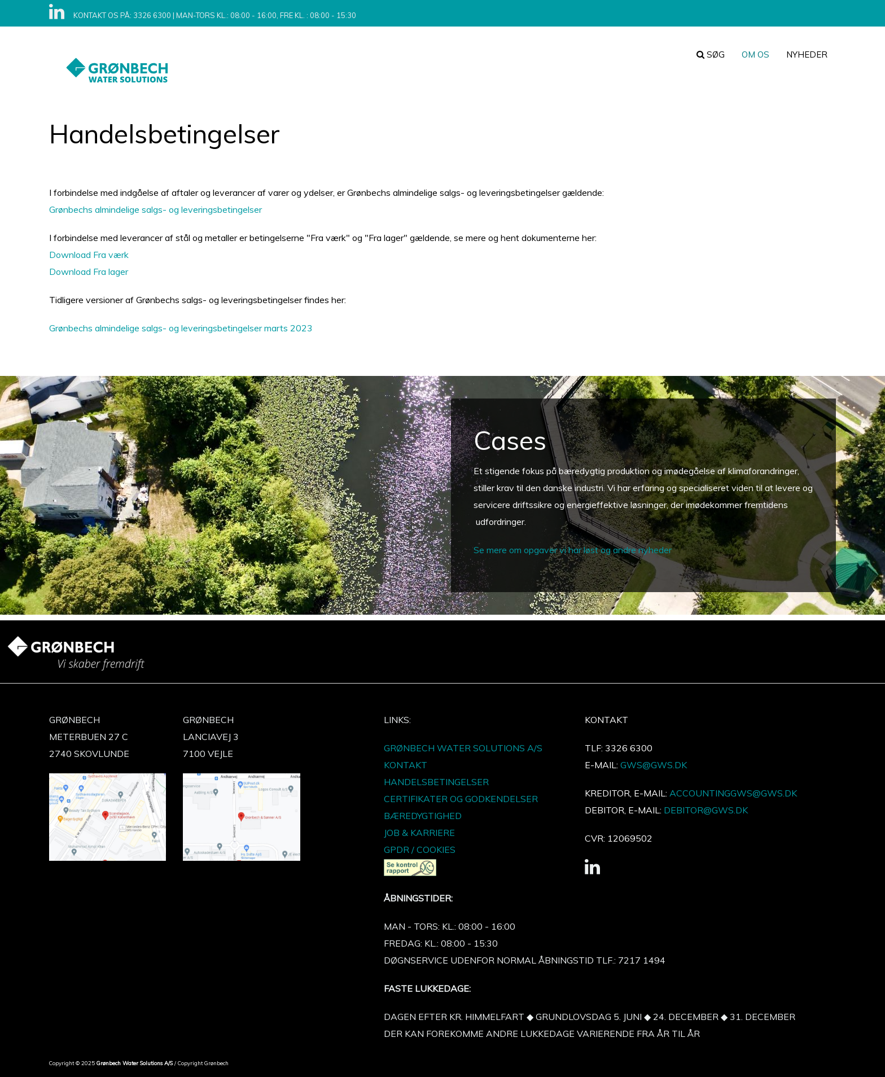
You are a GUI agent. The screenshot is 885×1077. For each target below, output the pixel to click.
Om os (755, 54)
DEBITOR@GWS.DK (704, 810)
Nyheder (806, 54)
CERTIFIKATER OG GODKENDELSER (461, 798)
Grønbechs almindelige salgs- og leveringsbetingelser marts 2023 (181, 328)
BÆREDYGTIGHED (423, 815)
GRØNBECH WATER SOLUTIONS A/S (463, 748)
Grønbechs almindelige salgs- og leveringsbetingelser (155, 209)
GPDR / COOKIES (419, 849)
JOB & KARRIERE (419, 832)
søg (710, 54)
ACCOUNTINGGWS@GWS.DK (733, 793)
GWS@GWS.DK (653, 764)
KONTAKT (405, 764)
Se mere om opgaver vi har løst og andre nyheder (573, 549)
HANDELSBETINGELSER (436, 781)
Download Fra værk (89, 254)
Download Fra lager (88, 271)
